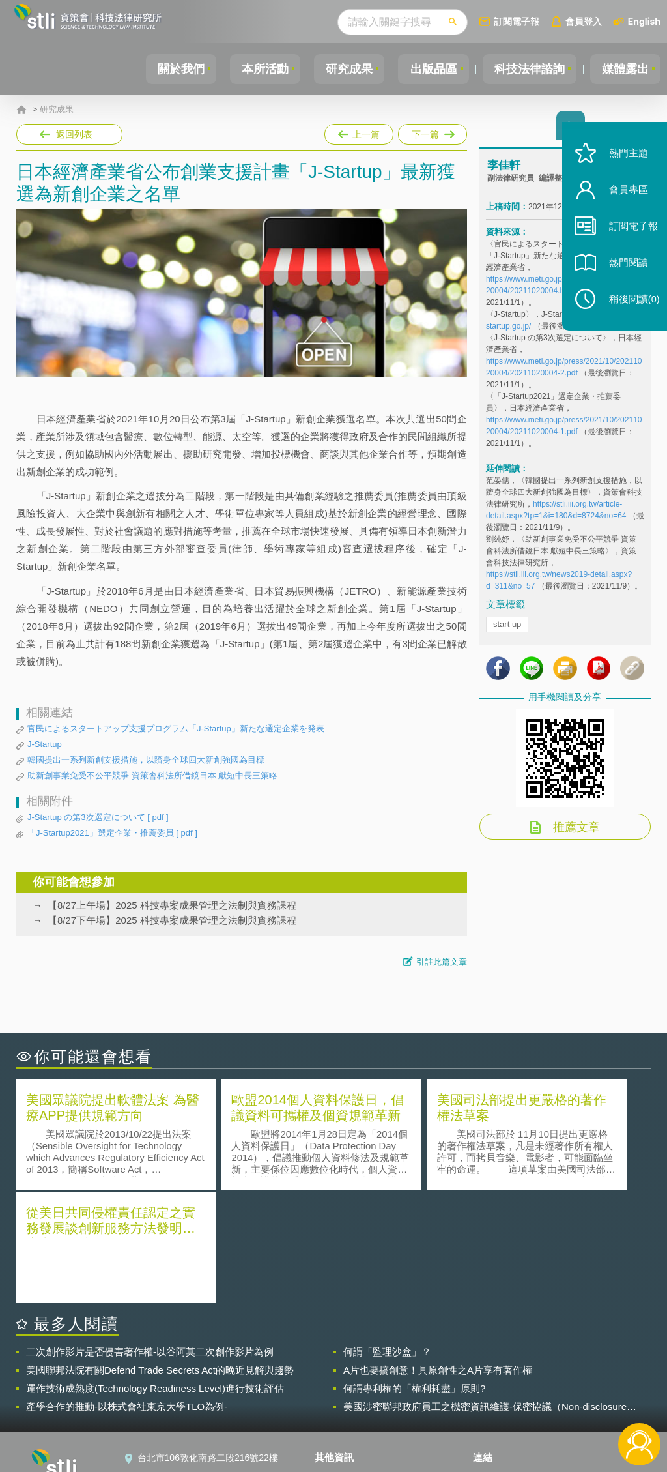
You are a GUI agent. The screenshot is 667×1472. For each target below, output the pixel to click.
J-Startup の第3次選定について (98, 817)
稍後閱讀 (628, 310)
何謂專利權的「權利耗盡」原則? (414, 1274)
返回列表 (74, 134)
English (644, 21)
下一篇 (431, 132)
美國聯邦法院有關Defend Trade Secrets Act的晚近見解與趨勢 (160, 1256)
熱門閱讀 (622, 274)
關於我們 (167, 69)
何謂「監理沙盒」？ (387, 1238)
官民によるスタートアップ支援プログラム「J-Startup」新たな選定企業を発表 (175, 728)
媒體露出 (624, 69)
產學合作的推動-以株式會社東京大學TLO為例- (126, 1293)
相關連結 (560, 1364)
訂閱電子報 (516, 21)
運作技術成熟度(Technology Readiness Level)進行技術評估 (155, 1274)
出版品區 (427, 69)
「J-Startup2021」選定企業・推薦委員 (112, 833)
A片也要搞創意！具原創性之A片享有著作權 (437, 1256)
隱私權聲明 (345, 1364)
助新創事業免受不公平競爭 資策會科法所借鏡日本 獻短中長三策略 (152, 775)
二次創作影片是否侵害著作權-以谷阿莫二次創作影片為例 (150, 1238)
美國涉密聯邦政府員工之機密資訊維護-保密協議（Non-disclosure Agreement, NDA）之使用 (485, 1293)
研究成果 (340, 69)
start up (507, 627)
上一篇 (358, 132)
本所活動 (254, 69)
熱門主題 (622, 164)
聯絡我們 (340, 1400)
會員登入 (583, 21)
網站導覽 (340, 1418)
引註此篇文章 (441, 962)
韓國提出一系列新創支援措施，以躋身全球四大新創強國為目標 (145, 760)
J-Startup (44, 744)
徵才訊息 (340, 1382)
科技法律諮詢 (525, 69)
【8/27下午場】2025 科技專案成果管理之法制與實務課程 (172, 920)
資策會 (494, 1364)
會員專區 (622, 201)
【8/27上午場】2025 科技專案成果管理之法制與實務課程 (172, 905)
